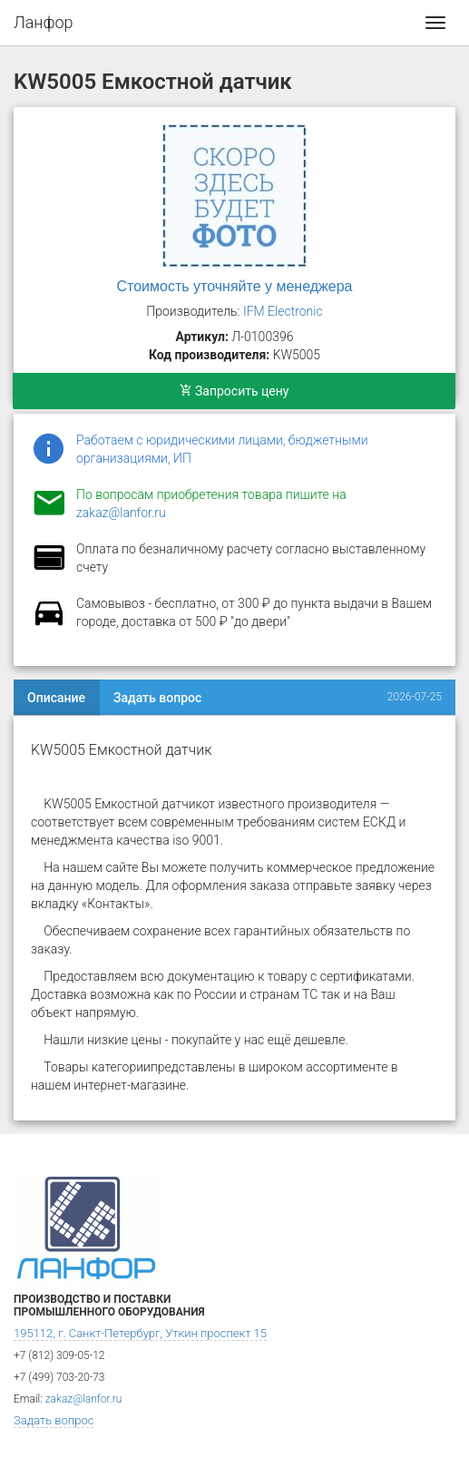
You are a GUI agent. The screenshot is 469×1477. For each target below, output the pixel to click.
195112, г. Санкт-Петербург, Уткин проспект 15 (140, 1333)
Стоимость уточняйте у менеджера (235, 286)
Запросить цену (234, 391)
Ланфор (43, 22)
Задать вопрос (157, 697)
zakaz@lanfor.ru (121, 512)
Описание (56, 697)
